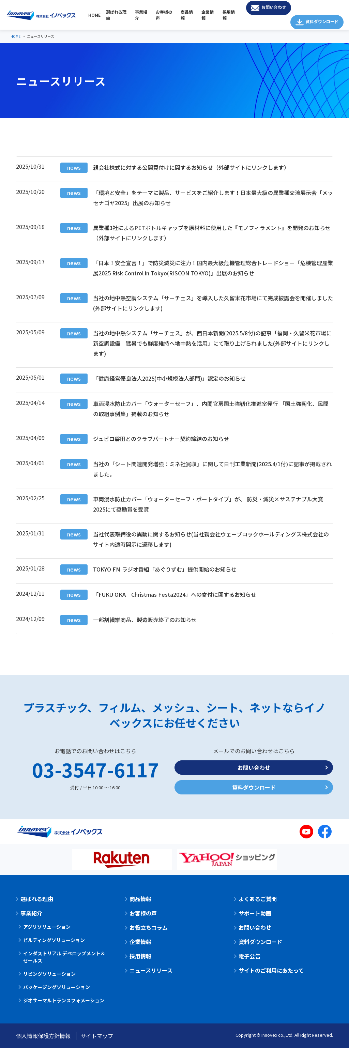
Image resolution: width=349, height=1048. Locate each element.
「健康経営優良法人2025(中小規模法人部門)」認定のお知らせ (153, 379)
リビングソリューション (49, 973)
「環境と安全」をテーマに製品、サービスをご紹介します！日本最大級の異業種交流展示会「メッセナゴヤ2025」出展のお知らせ (196, 197)
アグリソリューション (47, 926)
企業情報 (207, 15)
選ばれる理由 (116, 15)
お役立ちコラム (149, 927)
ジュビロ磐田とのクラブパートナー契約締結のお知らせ (144, 439)
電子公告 (249, 956)
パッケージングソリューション (56, 987)
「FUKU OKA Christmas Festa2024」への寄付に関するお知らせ (158, 595)
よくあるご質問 (258, 899)
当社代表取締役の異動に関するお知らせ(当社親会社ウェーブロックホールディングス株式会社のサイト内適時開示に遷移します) (194, 538)
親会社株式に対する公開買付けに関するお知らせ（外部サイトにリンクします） (174, 168)
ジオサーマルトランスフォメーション (63, 1000)
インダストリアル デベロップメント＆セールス (64, 957)
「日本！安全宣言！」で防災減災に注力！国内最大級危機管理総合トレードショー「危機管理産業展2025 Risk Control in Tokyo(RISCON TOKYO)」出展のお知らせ (196, 267)
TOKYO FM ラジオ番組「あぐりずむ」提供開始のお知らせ (148, 569)
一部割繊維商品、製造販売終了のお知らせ (128, 620)
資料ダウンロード (322, 21)
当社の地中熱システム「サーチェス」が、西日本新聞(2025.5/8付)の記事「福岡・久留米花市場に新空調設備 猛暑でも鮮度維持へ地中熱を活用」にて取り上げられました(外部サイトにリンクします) (196, 343)
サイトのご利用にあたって (271, 970)
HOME (94, 15)
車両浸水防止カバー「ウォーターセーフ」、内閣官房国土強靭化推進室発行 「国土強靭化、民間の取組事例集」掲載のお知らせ (194, 408)
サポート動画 (255, 913)
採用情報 (229, 15)
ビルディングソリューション (54, 940)
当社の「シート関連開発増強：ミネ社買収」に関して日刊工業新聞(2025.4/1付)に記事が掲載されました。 (196, 468)
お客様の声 (164, 15)
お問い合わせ (273, 7)
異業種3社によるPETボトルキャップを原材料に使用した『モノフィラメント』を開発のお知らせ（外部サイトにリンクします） (195, 232)
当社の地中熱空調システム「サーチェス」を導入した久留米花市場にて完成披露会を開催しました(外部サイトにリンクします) (196, 302)
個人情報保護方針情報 (43, 1036)
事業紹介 (141, 15)
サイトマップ (96, 1036)
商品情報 (187, 15)
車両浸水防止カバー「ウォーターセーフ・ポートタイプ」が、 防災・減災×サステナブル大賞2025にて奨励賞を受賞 (191, 503)
